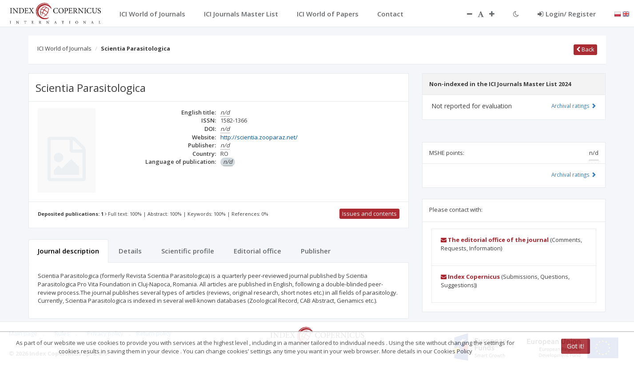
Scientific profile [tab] (187, 250)
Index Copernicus (470, 277)
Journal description (68, 250)
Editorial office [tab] (257, 250)
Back (585, 49)
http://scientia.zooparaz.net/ (259, 137)
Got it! (575, 346)
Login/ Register (567, 13)
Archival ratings (573, 105)
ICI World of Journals (64, 48)
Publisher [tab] (316, 250)
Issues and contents (369, 214)
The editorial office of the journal (495, 240)
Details (130, 250)
